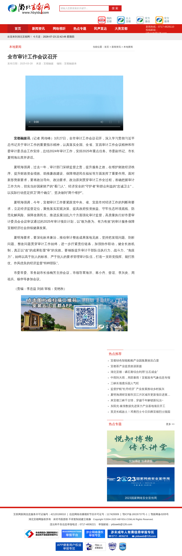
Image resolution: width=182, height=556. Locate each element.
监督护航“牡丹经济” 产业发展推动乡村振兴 (137, 388)
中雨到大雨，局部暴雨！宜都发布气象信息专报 (140, 377)
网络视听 (59, 28)
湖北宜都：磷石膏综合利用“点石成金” (134, 371)
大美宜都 (121, 28)
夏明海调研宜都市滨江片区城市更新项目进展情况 (142, 394)
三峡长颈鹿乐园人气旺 (125, 383)
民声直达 (100, 28)
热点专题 (79, 28)
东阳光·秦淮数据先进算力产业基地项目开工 (138, 406)
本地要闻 (128, 47)
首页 (18, 28)
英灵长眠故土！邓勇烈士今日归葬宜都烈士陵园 (140, 411)
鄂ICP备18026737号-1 (134, 514)
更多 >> (170, 424)
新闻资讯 (38, 28)
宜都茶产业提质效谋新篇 (126, 366)
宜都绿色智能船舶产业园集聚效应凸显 (135, 360)
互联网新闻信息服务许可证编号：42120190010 (39, 514)
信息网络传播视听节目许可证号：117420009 (94, 514)
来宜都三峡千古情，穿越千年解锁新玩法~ (137, 400)
